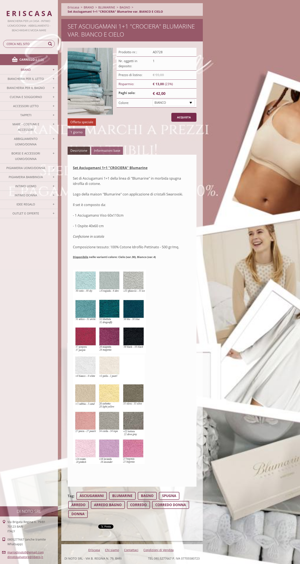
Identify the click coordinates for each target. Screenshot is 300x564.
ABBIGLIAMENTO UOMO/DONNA (26, 141)
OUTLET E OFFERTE (25, 213)
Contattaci (131, 550)
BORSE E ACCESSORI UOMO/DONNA (25, 156)
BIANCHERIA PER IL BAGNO (26, 88)
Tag (71, 496)
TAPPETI (25, 115)
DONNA (78, 514)
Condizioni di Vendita (158, 550)
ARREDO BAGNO (108, 505)
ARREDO (78, 505)
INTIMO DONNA (26, 195)
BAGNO (125, 7)
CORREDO (138, 505)
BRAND (26, 70)
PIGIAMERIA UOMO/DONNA (25, 168)
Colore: (124, 103)
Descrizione (78, 150)
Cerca (50, 43)
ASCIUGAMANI (92, 495)
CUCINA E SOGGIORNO (26, 97)
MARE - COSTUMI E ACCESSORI (25, 127)
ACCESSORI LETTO (26, 106)
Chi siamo (112, 550)
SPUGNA (169, 495)
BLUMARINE (106, 7)
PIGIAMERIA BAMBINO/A (26, 177)
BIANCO (160, 102)
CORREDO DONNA (170, 505)
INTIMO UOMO (25, 186)
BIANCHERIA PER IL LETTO (26, 79)
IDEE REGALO (25, 204)
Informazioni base (107, 150)
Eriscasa (73, 7)
